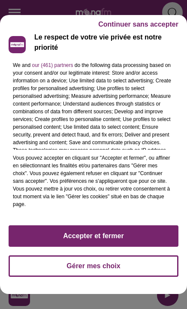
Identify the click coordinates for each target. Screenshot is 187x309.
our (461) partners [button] (52, 65)
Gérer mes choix (93, 266)
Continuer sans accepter (138, 24)
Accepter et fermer (93, 235)
